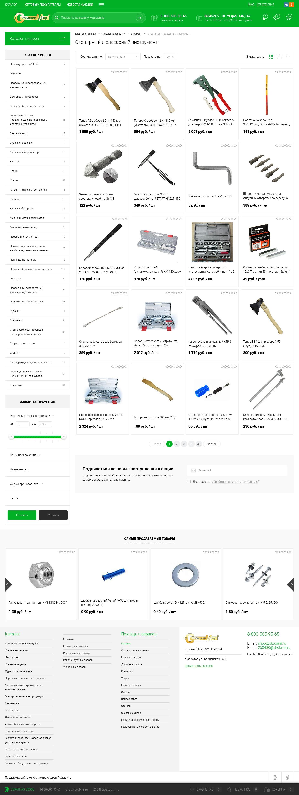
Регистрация (265, 4)
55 (63, 373)
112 (63, 269)
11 (63, 161)
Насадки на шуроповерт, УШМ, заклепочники (28, 85)
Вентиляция (12, 710)
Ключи (14, 180)
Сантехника (12, 703)
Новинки (68, 639)
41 (63, 385)
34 (63, 320)
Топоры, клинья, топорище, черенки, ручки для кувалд (26, 373)
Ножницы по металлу (23, 259)
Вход (251, 4)
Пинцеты (15, 73)
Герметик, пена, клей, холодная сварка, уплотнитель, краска (28, 740)
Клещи (14, 170)
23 (63, 248)
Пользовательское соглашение (140, 726)
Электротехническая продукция (24, 696)
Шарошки (16, 385)
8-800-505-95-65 (50, 789)
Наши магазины (131, 685)
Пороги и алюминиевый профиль (25, 678)
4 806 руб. (212, 281)
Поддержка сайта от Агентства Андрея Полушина (38, 777)
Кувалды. (15, 199)
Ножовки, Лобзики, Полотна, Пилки (31, 269)
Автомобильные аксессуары (22, 724)
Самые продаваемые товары (149, 538)
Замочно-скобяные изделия (22, 643)
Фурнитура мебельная (18, 671)
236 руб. (267, 429)
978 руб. (157, 281)
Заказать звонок (172, 20)
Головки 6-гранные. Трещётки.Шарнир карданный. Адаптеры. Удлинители (28, 120)
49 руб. (267, 281)
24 (63, 227)
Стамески (16, 320)
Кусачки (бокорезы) (22, 208)
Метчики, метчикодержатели (27, 217)
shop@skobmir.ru (272, 643)
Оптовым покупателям (43, 4)
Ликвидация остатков (18, 717)
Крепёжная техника (17, 650)
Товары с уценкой (16, 756)
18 (63, 152)
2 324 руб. (103, 429)
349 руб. (157, 207)
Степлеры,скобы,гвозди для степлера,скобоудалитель (27, 332)
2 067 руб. (212, 134)
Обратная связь (20, 789)
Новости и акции (80, 4)
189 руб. (157, 429)
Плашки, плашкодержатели (26, 301)
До (34, 424)
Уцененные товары (74, 666)
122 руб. (103, 207)
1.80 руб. (237, 611)
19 (63, 236)
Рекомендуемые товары (78, 660)
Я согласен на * (226, 481)
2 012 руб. (157, 355)
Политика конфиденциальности (140, 719)
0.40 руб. (164, 611)
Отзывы (126, 705)
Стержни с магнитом (22, 343)
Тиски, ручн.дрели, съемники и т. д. (31, 362)
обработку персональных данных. (235, 481)
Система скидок (131, 712)
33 (63, 301)
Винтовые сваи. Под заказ (21, 749)
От (11, 424)
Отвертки (15, 278)
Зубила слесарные (21, 142)
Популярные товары (75, 646)
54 (63, 278)
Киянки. (14, 161)
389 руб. (267, 207)
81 (63, 180)
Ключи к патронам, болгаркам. (28, 189)
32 (63, 332)
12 (63, 362)
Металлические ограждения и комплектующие (23, 687)
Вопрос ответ (129, 698)
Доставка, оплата (131, 664)
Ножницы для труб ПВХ (24, 64)
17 (63, 133)
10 (63, 199)
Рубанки (15, 310)
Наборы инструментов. (24, 236)
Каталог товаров (37, 38)
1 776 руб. (212, 355)
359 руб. (103, 355)
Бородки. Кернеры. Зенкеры (27, 106)
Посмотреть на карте (199, 665)
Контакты (127, 671)
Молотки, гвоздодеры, (23, 227)
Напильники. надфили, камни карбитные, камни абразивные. (29, 248)
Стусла (14, 352)
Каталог (11, 4)
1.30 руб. (20, 611)
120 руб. (103, 281)
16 (63, 85)
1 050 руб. (103, 134)
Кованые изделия (15, 664)
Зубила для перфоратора (25, 152)
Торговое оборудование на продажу (26, 763)
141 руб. (267, 134)
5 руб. (212, 207)
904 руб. (157, 134)
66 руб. (212, 429)
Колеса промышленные (19, 731)
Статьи (125, 692)
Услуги (125, 678)
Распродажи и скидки (76, 653)
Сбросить (53, 515)
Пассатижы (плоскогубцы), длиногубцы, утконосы (26, 290)
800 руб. (267, 355)
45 (63, 119)
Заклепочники (18, 133)
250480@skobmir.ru (274, 647)
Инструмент (12, 657)
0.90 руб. (92, 611)
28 (63, 290)
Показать (22, 515)
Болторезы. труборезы (24, 96)
